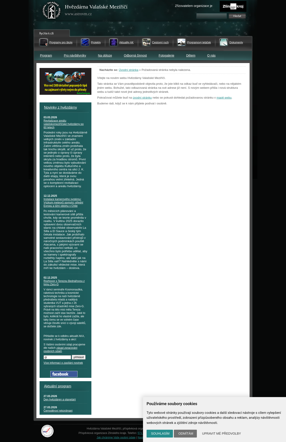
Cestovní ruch (160, 42)
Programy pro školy (60, 42)
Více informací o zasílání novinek (63, 362)
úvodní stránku (142, 97)
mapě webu (224, 97)
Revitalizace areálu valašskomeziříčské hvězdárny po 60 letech (64, 124)
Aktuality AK (126, 42)
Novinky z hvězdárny (60, 107)
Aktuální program (57, 386)
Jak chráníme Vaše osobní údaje (116, 437)
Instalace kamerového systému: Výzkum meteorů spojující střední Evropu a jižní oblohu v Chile (63, 202)
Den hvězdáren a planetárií (60, 399)
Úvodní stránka (128, 70)
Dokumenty (236, 42)
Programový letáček (199, 42)
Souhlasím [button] (160, 433)
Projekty (96, 42)
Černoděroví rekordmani (58, 410)
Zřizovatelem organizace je (193, 6)
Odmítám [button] (185, 433)
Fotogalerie (166, 55)
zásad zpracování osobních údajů (60, 349)
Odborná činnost (135, 55)
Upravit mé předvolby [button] (221, 433)
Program (46, 55)
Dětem (190, 55)
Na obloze (105, 55)
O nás (211, 55)
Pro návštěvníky (75, 55)
